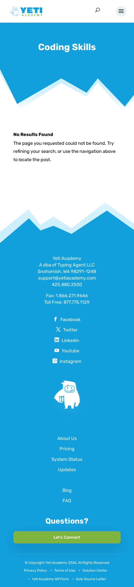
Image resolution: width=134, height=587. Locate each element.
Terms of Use (64, 570)
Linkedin (70, 340)
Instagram (70, 361)
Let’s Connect (66, 537)
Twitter (70, 330)
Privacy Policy (35, 570)
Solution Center (95, 570)
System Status (66, 459)
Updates (67, 469)
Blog (67, 490)
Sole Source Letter (91, 579)
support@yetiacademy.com (67, 278)
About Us (67, 438)
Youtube (70, 351)
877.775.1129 (77, 302)
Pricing (67, 449)
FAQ (67, 500)
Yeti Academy (56, 563)
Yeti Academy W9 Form (50, 579)
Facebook (70, 319)
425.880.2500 (67, 284)
